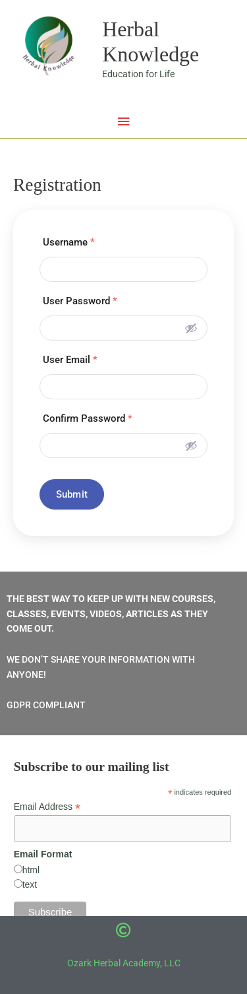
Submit (72, 494)
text (30, 884)
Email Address (47, 807)
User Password (80, 301)
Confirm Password (87, 418)
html (31, 870)
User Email (70, 360)
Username (69, 242)
